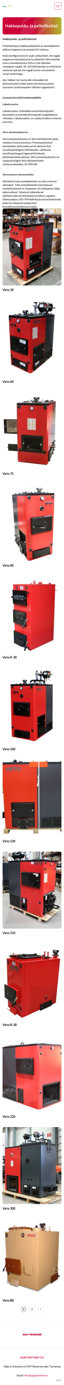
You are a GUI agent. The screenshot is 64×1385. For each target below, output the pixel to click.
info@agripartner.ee (36, 1375)
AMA (58, 1380)
